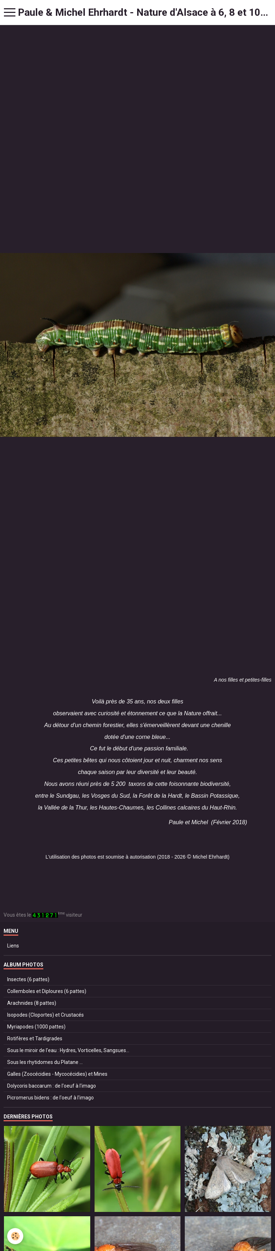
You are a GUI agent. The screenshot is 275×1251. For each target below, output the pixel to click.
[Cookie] (15, 1236)
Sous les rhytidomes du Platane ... (45, 1062)
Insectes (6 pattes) (28, 979)
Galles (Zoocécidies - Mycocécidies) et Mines (57, 1074)
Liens (13, 946)
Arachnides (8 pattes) (31, 1003)
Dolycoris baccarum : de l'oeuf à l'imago (51, 1086)
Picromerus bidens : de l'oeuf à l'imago (50, 1097)
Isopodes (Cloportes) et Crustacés (45, 1015)
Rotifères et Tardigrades (34, 1038)
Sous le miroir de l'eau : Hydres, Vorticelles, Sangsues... (68, 1050)
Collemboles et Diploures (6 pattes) (46, 991)
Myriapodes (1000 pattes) (36, 1027)
